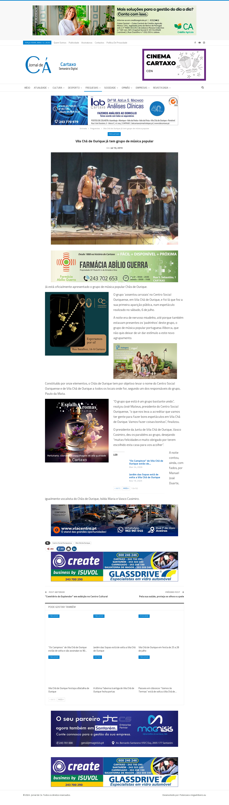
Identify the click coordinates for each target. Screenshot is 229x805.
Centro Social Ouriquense (62, 548)
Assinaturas (86, 42)
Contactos (99, 42)
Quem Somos (60, 42)
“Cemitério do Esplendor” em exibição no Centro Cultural (76, 601)
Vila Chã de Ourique (83, 548)
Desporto (74, 88)
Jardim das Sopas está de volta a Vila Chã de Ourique (144, 480)
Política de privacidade (117, 42)
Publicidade (74, 42)
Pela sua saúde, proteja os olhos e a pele (161, 601)
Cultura (57, 88)
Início (27, 88)
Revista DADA (160, 88)
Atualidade (40, 88)
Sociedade (110, 88)
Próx (126, 493)
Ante (117, 493)
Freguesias (92, 88)
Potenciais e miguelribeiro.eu (193, 800)
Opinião (126, 88)
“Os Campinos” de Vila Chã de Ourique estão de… (146, 467)
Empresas (141, 88)
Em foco (97, 662)
